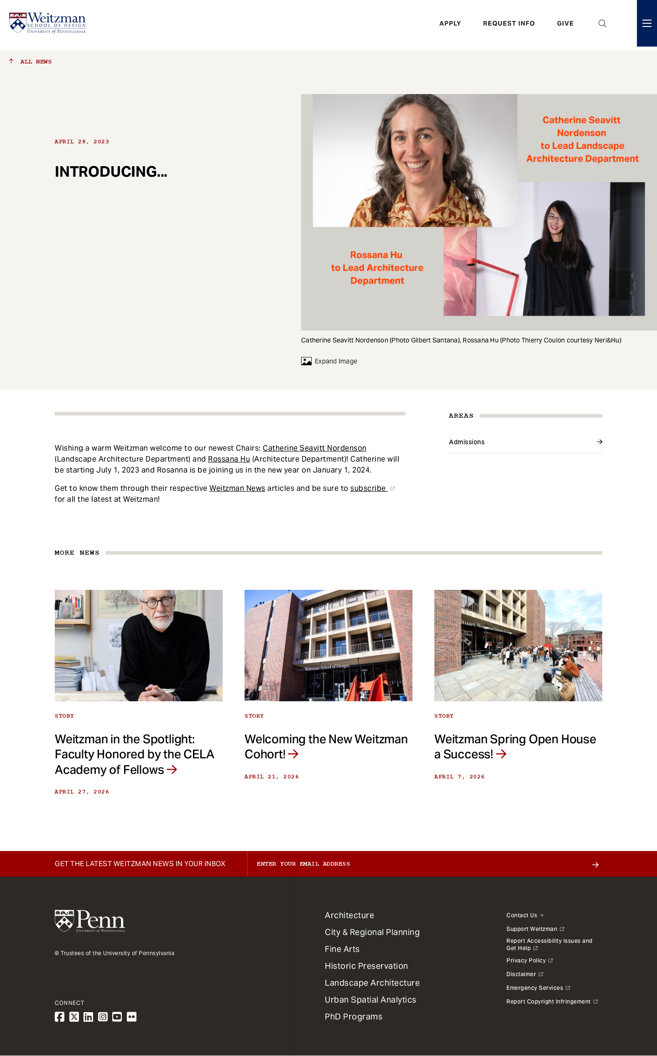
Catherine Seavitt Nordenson (315, 448)
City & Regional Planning (372, 932)
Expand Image (329, 361)
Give (565, 25)
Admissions (467, 442)
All (30, 61)
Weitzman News (237, 488)
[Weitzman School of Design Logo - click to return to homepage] (49, 25)
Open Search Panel (603, 25)
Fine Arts (342, 949)
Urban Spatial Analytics (371, 999)
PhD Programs (353, 1016)
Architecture (349, 915)
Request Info (509, 25)
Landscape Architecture (372, 982)
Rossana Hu (229, 459)
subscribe (369, 488)
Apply (450, 25)
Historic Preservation (366, 966)
